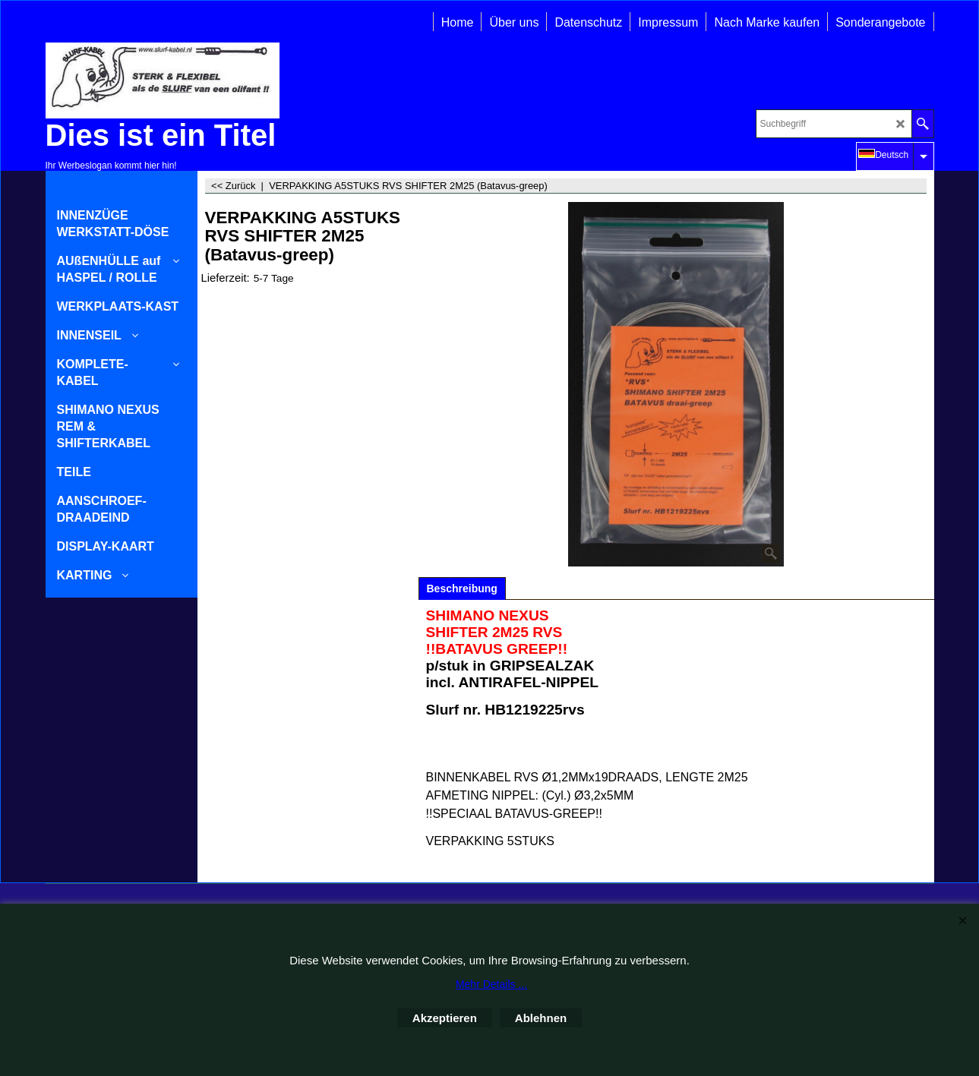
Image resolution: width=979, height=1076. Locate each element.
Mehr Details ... (491, 984)
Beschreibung (462, 588)
